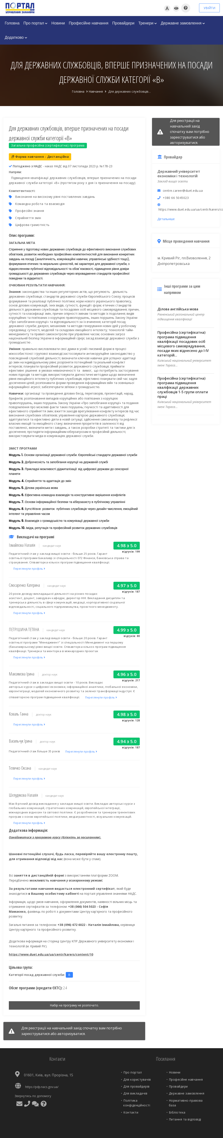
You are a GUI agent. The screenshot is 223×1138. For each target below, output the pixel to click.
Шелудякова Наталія (23, 795)
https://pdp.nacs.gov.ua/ (41, 1087)
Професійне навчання (88, 23)
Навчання (96, 91)
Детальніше (166, 219)
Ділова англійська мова (177, 309)
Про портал (35, 23)
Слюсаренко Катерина (24, 585)
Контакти (130, 1112)
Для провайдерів (136, 1086)
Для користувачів (137, 1079)
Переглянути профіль (29, 569)
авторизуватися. (71, 1033)
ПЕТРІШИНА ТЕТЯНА (24, 629)
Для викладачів (135, 1093)
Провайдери (123, 23)
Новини (58, 23)
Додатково (16, 37)
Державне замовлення (183, 23)
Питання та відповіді (185, 1119)
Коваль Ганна (18, 714)
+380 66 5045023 (176, 198)
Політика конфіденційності (136, 1102)
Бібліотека (177, 1112)
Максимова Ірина (21, 674)
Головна (12, 23)
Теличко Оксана (20, 768)
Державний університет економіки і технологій (178, 173)
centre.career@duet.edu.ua (183, 191)
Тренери (147, 23)
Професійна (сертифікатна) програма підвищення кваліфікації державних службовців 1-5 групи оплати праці (182, 387)
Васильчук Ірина (20, 741)
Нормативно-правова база (186, 1102)
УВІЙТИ (209, 8)
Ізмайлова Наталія (22, 545)
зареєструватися (35, 1033)
